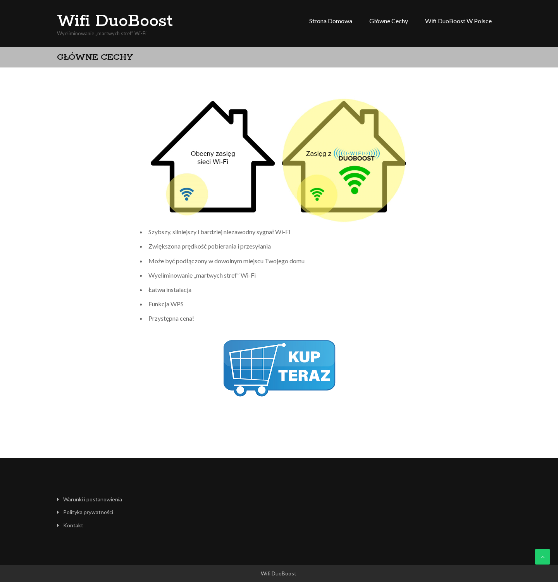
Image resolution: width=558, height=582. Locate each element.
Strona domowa (330, 20)
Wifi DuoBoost (115, 21)
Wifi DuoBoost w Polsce (458, 20)
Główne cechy (388, 20)
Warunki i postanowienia (92, 499)
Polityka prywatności (88, 512)
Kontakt (73, 525)
